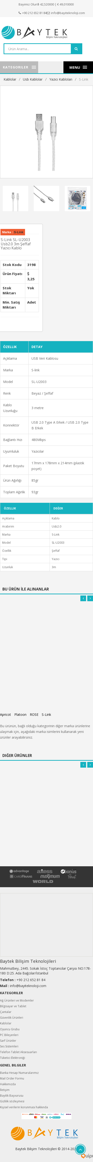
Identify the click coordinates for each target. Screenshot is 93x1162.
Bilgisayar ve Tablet (13, 1005)
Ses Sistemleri (9, 1045)
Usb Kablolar (32, 79)
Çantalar (5, 1011)
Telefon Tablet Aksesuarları (18, 1051)
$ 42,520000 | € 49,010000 (55, 4)
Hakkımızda (8, 1083)
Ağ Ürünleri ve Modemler (17, 999)
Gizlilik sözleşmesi (12, 1100)
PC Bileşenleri (9, 1034)
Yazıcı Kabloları (60, 79)
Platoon (20, 713)
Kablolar (10, 79)
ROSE (34, 713)
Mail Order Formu (12, 1077)
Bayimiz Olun (28, 4)
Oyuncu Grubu (10, 1028)
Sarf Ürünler (8, 1039)
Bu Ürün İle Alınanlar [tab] (25, 588)
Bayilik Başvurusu (11, 1094)
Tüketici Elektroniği (12, 1057)
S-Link (83, 79)
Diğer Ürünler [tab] (17, 754)
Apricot (5, 713)
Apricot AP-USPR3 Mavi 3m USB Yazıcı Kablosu (45, 679)
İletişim (5, 1089)
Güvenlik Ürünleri (11, 1016)
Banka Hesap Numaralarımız (19, 1072)
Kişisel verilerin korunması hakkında (24, 1106)
